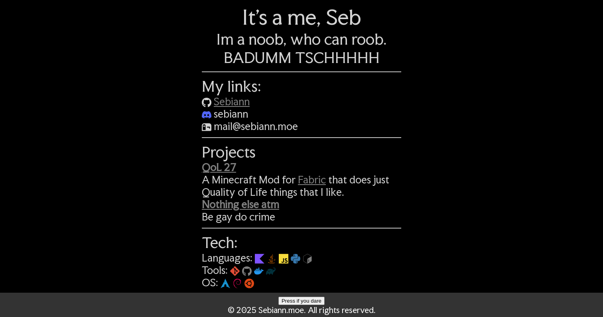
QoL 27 (219, 167)
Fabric (312, 179)
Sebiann (232, 101)
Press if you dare (301, 301)
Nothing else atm (240, 204)
